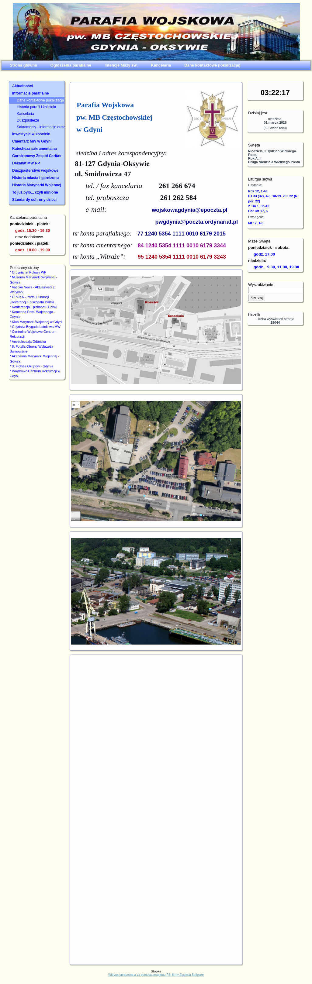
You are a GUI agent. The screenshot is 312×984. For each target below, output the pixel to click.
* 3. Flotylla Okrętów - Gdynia (31, 366)
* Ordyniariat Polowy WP (28, 272)
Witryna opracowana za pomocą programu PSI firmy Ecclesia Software (156, 974)
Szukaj (257, 298)
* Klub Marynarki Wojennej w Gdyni (36, 322)
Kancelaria (25, 114)
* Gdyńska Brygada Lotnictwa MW (35, 327)
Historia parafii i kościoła (36, 107)
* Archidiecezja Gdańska (28, 341)
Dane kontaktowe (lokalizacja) (40, 100)
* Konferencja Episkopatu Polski (33, 307)
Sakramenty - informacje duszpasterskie (40, 127)
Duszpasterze (28, 120)
